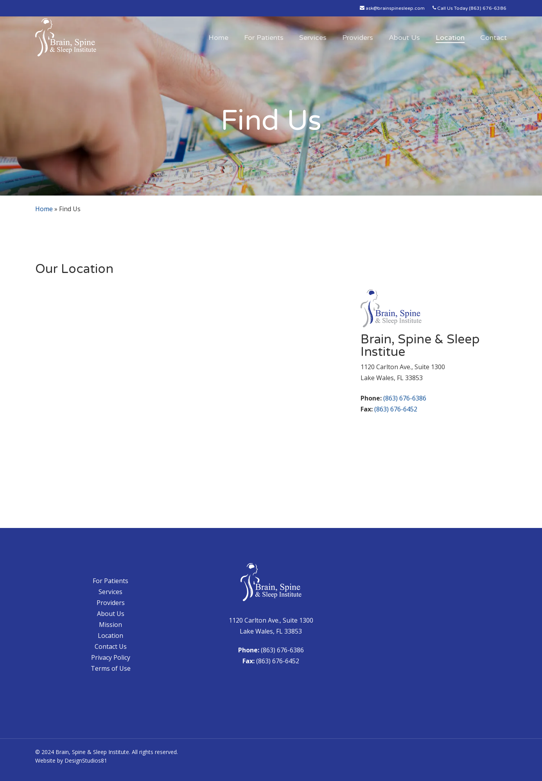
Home (44, 209)
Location (110, 635)
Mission (110, 624)
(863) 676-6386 (404, 398)
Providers (111, 602)
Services (110, 591)
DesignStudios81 (86, 760)
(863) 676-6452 (395, 409)
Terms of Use (111, 668)
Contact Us (111, 646)
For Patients (110, 580)
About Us (110, 613)
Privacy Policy (110, 657)
